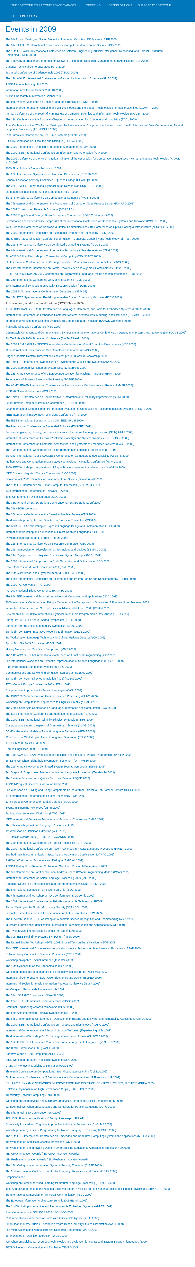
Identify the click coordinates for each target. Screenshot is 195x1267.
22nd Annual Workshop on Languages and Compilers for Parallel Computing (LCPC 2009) (60, 1106)
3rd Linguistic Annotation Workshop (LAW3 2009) (35, 813)
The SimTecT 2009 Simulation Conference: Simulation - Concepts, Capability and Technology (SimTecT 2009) (72, 238)
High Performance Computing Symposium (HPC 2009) (39, 666)
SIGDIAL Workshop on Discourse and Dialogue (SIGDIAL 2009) (44, 141)
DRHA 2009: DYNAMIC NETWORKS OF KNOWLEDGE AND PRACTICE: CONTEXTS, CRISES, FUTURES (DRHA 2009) (80, 1083)
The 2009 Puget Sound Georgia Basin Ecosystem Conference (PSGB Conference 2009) (59, 215)
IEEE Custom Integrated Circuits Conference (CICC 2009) (41, 473)
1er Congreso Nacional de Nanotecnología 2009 (35, 989)
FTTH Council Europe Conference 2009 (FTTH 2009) (38, 684)
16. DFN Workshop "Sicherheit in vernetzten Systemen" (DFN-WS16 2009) (51, 760)
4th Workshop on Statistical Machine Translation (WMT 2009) (43, 1141)
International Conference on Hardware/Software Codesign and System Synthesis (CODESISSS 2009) (67, 438)
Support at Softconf (154, 5)
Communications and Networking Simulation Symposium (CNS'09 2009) (49, 672)
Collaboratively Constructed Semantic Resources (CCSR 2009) (44, 954)
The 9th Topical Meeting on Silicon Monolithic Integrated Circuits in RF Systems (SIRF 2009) (62, 39)
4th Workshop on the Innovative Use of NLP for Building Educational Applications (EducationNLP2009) (68, 1147)
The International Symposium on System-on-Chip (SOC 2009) (44, 889)
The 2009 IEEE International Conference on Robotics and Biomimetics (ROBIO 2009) (57, 1024)
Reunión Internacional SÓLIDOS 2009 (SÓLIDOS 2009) (40, 1212)
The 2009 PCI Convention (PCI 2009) (28, 584)
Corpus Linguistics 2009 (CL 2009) (27, 749)
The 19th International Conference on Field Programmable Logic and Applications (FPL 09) (61, 449)
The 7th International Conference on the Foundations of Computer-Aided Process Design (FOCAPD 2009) (70, 203)
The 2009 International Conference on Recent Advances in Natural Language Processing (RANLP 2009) (69, 848)
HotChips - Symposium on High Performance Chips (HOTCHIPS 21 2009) (50, 1089)
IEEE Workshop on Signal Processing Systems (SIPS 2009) (42, 1059)
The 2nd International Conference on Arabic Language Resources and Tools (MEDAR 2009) (61, 1171)
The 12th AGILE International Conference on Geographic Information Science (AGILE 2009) (61, 78)
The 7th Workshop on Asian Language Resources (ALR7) (40, 825)
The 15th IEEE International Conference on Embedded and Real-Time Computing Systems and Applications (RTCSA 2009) (80, 1136)
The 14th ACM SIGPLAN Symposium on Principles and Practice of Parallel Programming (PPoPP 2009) (69, 754)
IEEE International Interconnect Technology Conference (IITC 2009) (47, 414)
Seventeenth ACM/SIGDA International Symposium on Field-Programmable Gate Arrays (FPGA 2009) (67, 614)
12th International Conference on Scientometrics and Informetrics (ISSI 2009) (52, 350)
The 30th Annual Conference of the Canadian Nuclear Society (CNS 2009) (51, 514)
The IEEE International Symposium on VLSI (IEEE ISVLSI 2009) (45, 420)
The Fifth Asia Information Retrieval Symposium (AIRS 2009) (42, 1012)
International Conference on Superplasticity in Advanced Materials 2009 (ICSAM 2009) (58, 608)
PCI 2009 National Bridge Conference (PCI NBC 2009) (39, 590)
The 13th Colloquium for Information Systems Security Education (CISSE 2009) (54, 1165)
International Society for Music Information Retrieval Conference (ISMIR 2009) (53, 983)
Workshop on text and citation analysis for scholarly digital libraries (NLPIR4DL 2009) (57, 971)
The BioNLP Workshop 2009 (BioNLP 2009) (32, 1048)
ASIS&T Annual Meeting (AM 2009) (27, 84)
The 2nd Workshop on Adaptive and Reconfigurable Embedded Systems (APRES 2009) (59, 1206)
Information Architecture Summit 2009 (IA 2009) (34, 90)
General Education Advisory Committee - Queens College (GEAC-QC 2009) (52, 180)
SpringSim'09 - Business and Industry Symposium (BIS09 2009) (44, 625)
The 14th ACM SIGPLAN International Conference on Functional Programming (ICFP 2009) (61, 655)
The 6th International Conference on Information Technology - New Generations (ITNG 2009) (62, 250)
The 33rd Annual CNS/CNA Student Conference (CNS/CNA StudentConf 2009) (54, 502)
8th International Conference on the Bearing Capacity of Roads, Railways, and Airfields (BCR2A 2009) (67, 262)
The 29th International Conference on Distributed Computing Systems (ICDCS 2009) (57, 244)
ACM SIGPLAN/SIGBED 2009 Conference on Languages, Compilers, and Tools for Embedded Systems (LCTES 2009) (78, 309)
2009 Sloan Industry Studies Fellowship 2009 (33, 168)
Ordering (93, 5)
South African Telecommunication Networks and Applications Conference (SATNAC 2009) (60, 854)
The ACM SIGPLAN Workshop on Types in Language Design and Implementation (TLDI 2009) (63, 526)
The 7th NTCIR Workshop (21, 508)
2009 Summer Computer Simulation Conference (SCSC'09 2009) (45, 402)
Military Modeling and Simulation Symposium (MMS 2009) (41, 649)
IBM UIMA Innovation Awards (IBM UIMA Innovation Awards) (42, 1153)
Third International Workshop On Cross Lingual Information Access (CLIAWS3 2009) (57, 1036)
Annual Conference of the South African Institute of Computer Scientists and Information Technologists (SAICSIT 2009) (78, 113)
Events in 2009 (33, 28)
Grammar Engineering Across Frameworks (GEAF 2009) (40, 1007)
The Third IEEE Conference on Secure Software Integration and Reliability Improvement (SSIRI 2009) (67, 397)
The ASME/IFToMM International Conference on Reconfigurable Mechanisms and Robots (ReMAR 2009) (69, 385)
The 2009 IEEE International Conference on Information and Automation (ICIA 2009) (57, 152)
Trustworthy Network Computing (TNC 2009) (33, 1095)
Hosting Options (119, 5)
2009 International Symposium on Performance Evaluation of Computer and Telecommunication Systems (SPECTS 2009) (79, 408)
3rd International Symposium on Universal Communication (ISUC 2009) (49, 1194)
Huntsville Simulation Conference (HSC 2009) (33, 326)
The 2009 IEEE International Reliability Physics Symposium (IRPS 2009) (50, 719)
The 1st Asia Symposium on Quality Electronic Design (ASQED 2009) (48, 778)
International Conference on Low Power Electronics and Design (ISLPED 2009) (54, 977)
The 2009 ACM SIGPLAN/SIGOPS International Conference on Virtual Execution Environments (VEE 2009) (71, 344)
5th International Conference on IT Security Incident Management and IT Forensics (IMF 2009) (63, 1077)
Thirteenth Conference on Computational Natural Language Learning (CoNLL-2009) (56, 1071)
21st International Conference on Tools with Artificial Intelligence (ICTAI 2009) (52, 1218)
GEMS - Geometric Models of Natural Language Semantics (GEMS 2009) (50, 731)
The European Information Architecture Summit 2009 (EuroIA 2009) (46, 1200)
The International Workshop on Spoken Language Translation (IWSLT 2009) (52, 101)
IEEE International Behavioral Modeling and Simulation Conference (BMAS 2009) (55, 819)
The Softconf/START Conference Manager (46, 5)
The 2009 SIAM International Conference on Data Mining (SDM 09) (46, 291)
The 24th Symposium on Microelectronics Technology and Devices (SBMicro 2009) (56, 549)
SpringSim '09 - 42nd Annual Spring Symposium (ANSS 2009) (43, 619)
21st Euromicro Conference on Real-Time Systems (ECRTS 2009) (46, 135)
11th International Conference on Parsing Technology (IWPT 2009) (46, 795)
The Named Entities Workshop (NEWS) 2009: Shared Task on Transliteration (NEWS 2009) (61, 942)
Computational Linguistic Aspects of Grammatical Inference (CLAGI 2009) (50, 725)
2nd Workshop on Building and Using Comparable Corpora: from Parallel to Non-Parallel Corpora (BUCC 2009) (73, 790)
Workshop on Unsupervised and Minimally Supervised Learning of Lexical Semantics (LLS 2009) (64, 1100)
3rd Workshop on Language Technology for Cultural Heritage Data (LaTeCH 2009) (55, 637)
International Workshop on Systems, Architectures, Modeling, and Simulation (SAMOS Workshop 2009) (68, 320)
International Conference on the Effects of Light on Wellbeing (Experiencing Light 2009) (58, 1030)
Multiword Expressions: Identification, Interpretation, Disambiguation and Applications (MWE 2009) (65, 924)
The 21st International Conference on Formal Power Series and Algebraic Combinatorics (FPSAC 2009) (68, 268)
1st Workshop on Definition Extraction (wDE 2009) (36, 831)
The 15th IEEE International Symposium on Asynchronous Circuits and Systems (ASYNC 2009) (63, 361)
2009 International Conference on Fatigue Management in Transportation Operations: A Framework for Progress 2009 (77, 602)
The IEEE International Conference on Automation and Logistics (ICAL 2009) (52, 713)
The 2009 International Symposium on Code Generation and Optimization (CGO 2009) (58, 561)
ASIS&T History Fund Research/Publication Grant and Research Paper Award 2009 (56, 866)
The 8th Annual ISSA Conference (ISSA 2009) (33, 1112)
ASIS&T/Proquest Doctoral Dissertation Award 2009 (37, 784)
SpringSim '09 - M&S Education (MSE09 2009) (34, 643)
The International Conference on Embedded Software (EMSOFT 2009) (48, 426)
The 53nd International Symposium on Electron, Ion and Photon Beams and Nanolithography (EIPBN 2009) (71, 578)
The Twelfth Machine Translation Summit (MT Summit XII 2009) (44, 930)
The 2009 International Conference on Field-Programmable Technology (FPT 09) (54, 901)
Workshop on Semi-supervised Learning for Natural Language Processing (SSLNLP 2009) (60, 1183)
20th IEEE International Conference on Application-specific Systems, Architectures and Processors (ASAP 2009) (74, 948)
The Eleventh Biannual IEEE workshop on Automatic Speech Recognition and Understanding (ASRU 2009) (71, 919)
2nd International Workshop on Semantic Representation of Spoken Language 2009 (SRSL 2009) (65, 661)
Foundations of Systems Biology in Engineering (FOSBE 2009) (44, 379)
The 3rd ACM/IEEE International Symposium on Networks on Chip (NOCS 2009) (54, 185)
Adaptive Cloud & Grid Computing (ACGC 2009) (35, 1053)
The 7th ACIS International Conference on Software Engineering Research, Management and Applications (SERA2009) (78, 60)
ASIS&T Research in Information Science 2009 (34, 96)
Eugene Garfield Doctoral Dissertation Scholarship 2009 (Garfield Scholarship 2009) (57, 356)
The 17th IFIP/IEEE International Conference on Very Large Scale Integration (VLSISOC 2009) (63, 1042)
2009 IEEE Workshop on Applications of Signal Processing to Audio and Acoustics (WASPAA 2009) (66, 467)
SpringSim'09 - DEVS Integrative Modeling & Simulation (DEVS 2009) (48, 631)
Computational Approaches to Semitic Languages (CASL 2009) (44, 690)
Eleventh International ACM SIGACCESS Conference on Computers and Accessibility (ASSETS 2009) (67, 455)
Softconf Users (26, 16)
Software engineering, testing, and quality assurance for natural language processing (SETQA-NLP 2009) (69, 432)
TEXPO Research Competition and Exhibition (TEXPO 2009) (42, 1247)
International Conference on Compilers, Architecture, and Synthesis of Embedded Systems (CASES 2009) (70, 444)
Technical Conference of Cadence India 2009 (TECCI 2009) (42, 72)
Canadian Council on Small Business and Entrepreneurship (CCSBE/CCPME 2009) (56, 883)
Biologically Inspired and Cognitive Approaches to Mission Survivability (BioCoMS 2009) (59, 1124)
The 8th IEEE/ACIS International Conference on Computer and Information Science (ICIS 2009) (63, 45)
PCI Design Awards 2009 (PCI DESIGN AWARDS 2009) (40, 836)
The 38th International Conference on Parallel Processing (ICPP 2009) (48, 842)
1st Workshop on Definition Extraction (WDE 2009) (36, 1235)
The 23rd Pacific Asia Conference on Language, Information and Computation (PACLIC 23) (61, 707)
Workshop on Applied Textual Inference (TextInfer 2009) (39, 960)
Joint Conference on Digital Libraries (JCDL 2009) (36, 496)
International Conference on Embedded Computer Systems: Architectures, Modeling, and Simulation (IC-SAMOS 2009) (78, 315)
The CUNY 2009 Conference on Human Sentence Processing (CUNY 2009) (52, 696)
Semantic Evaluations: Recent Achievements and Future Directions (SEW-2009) (54, 913)
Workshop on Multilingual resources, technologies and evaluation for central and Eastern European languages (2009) (77, 1241)
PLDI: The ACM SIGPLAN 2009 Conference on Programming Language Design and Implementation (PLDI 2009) (74, 273)
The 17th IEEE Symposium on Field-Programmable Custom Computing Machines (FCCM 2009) (64, 297)
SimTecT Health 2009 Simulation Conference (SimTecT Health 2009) (47, 338)
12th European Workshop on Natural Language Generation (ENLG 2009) (50, 737)
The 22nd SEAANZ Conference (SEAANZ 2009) (35, 995)
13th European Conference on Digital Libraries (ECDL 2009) (42, 801)
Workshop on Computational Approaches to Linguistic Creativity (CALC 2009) (53, 702)
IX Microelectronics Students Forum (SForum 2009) (37, 537)
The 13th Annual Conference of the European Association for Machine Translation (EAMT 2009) (64, 373)
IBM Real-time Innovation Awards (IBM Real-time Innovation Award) (47, 1159)
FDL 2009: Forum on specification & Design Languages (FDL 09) (45, 1118)
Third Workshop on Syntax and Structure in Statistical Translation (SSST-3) (51, 520)
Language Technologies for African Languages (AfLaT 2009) (42, 191)
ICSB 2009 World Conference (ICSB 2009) (32, 391)
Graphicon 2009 (15, 1177)
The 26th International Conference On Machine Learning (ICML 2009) (48, 279)
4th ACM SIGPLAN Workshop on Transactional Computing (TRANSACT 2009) (53, 256)
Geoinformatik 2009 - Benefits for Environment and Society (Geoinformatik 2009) (54, 479)
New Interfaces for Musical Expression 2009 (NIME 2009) (40, 567)
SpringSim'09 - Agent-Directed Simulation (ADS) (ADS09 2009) (44, 678)
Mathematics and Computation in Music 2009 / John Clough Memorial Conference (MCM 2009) (63, 461)
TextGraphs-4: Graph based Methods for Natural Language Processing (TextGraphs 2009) (60, 772)
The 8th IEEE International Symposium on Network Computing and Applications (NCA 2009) (61, 596)
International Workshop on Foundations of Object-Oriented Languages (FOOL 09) (55, 532)
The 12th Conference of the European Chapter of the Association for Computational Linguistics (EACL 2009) (71, 119)
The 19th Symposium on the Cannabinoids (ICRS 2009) (39, 966)
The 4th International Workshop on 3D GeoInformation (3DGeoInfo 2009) (50, 895)
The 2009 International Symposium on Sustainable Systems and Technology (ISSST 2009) (60, 232)
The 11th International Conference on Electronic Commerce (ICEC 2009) (50, 543)
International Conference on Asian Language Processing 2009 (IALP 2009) (51, 878)
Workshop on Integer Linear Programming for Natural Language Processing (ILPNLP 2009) (61, 1130)
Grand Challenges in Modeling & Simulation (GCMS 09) (39, 1065)
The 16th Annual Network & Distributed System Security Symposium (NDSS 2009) (55, 766)
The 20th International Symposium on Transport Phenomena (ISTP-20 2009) (52, 174)
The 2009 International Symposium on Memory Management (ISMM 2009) (51, 146)
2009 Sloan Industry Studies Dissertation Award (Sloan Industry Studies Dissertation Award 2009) (65, 1224)
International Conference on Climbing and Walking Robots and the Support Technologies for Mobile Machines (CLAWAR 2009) (82, 107)
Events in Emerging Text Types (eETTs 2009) (33, 807)
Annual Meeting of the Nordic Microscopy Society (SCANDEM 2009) (47, 907)
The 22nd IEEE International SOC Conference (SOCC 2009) (42, 1001)
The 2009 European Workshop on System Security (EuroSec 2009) (46, 367)
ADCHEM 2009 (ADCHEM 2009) (26, 743)
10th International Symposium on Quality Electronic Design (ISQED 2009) (50, 285)
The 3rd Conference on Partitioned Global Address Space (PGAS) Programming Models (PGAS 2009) (67, 872)
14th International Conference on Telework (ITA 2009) (38, 490)
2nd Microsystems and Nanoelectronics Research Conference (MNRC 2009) (52, 1229)
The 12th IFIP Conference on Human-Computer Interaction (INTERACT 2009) (53, 485)
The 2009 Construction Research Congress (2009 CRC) (40, 209)
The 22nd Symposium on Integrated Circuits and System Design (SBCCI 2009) (53, 555)
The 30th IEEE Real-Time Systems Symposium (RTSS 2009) (43, 936)
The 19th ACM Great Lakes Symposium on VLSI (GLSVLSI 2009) (45, 573)
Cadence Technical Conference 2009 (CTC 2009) (36, 66)
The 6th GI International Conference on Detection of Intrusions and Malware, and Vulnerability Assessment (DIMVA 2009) (79, 1018)
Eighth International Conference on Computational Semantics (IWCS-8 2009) (52, 197)
